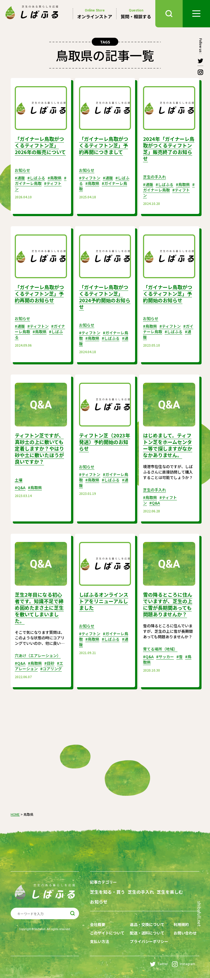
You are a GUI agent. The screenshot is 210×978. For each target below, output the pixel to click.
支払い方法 (99, 941)
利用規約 (181, 924)
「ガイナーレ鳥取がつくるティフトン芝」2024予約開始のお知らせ (104, 296)
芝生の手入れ (154, 176)
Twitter (159, 964)
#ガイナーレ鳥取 (40, 180)
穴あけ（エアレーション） (38, 655)
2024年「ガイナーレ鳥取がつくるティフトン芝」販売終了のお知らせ (168, 148)
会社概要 (97, 924)
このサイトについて (107, 933)
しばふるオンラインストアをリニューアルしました (103, 601)
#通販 (20, 178)
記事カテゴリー (103, 882)
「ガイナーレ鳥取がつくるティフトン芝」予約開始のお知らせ (167, 293)
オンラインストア (94, 13)
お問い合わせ (185, 933)
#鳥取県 (55, 178)
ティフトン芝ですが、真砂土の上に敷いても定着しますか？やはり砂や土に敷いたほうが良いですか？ (39, 448)
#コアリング (51, 668)
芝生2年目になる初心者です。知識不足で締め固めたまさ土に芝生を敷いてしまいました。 (39, 607)
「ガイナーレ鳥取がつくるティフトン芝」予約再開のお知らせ (39, 293)
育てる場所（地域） (160, 649)
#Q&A (20, 487)
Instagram (183, 964)
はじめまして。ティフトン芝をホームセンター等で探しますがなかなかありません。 (167, 445)
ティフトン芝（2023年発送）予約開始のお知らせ (104, 442)
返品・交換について (147, 924)
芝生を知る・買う (107, 892)
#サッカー (165, 656)
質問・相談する (136, 13)
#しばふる (36, 178)
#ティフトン (89, 178)
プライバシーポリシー (149, 941)
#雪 (179, 656)
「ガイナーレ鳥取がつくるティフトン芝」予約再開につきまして (103, 145)
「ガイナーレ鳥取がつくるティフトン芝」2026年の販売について (40, 145)
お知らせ (22, 170)
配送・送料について (147, 933)
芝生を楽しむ (170, 892)
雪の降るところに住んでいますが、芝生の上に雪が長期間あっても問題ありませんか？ (167, 604)
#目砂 (49, 663)
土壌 (18, 480)
